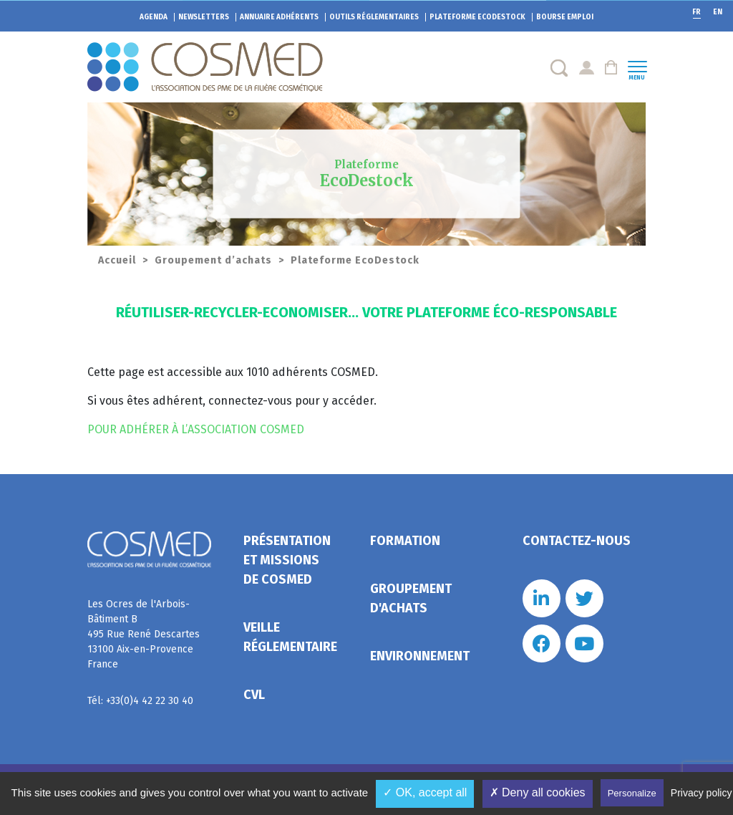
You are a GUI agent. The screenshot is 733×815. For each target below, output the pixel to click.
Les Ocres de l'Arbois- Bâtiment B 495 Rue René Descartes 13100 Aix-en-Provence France (143, 634)
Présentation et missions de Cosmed (287, 560)
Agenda (154, 17)
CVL (254, 695)
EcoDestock (477, 17)
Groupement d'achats (411, 598)
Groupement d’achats (213, 260)
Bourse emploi (564, 17)
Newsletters (203, 17)
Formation (405, 541)
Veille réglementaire (290, 637)
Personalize (632, 793)
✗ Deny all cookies (538, 792)
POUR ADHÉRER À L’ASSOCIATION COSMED (195, 429)
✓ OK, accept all (425, 792)
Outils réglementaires (374, 17)
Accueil (117, 260)
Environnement (420, 656)
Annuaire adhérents (279, 17)
